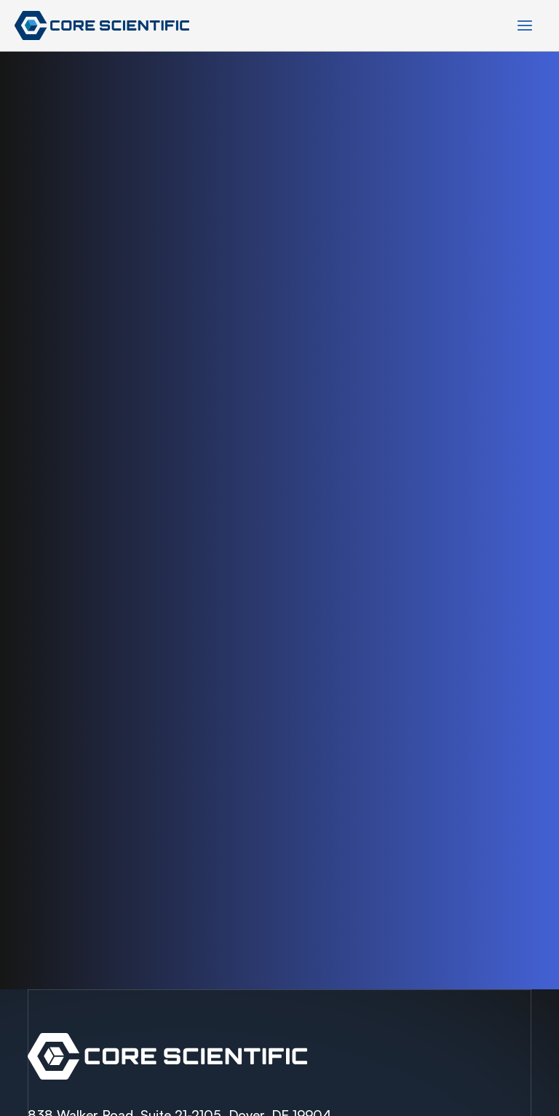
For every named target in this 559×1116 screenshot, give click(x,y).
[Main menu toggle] (524, 25)
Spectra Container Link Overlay (279, 1056)
